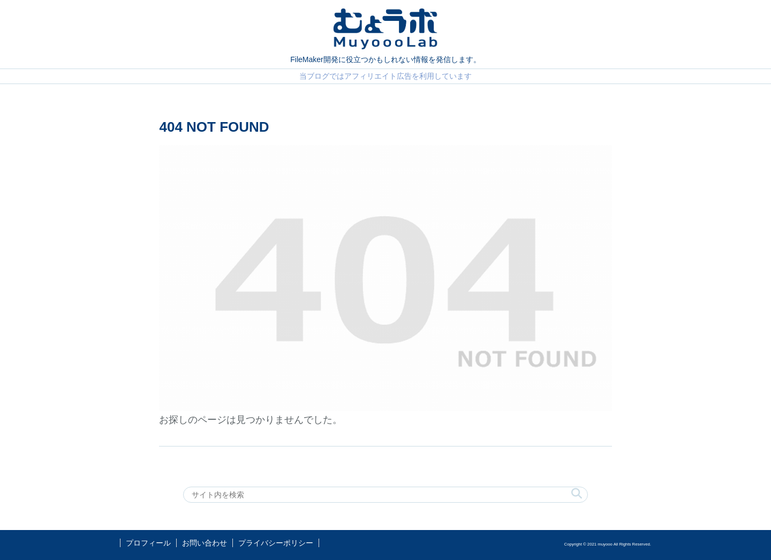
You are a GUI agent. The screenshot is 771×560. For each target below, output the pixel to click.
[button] (576, 494)
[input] (385, 495)
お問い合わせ (204, 543)
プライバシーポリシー (275, 543)
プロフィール (148, 543)
